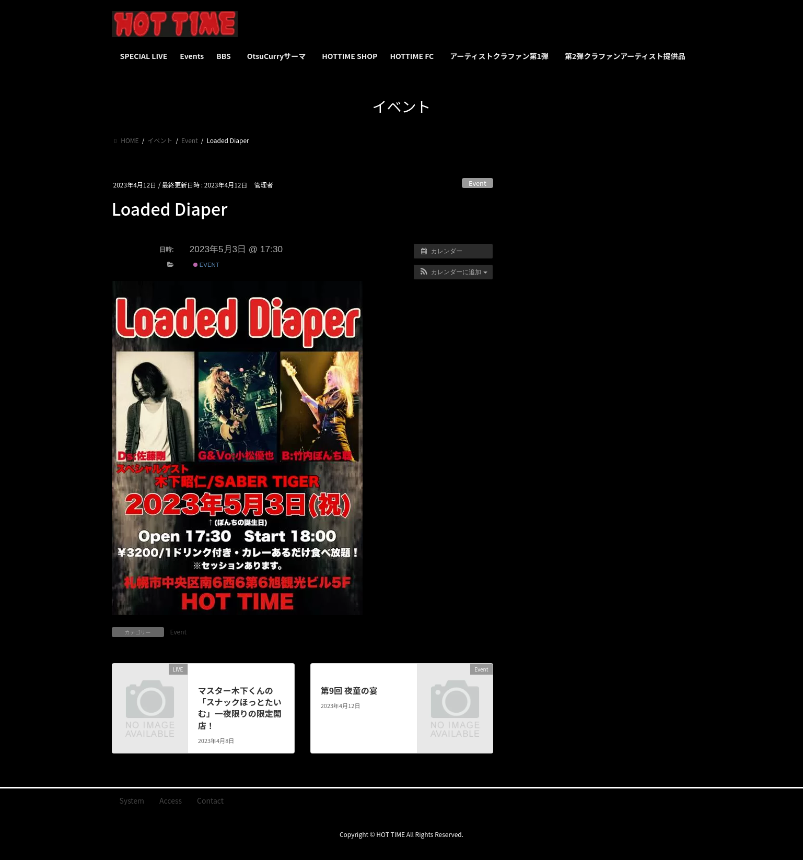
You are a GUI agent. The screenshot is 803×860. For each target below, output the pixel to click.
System (132, 800)
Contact (210, 800)
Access (170, 800)
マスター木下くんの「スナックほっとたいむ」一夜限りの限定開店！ (240, 708)
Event (477, 183)
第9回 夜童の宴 (349, 690)
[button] (453, 272)
